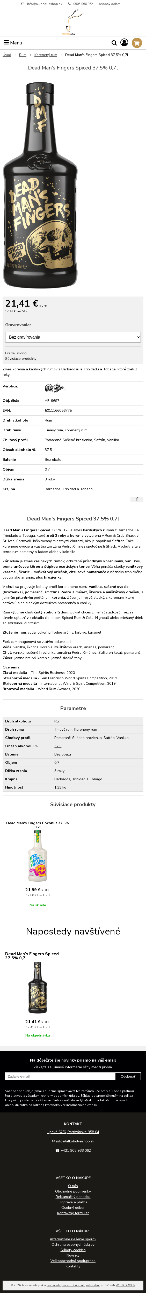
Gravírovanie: (18, 325)
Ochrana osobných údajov (73, 1244)
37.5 (57, 746)
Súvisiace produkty (20, 358)
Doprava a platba (73, 1202)
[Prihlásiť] (124, 42)
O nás (73, 1185)
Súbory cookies (73, 1250)
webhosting (93, 1285)
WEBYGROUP (125, 1285)
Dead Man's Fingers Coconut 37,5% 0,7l (37, 825)
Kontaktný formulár (73, 1213)
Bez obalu (62, 754)
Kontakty (73, 1266)
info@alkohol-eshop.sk (44, 4)
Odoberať (128, 1076)
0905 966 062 (83, 4)
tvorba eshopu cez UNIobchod (65, 1285)
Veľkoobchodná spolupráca (73, 1260)
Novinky (73, 1255)
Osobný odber (73, 1207)
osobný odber (109, 4)
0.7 (56, 762)
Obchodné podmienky (73, 1191)
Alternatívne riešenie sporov (73, 1239)
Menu (13, 43)
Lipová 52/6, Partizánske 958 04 (73, 1132)
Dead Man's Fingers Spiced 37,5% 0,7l (32, 956)
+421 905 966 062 (76, 1150)
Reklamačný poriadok (73, 1196)
